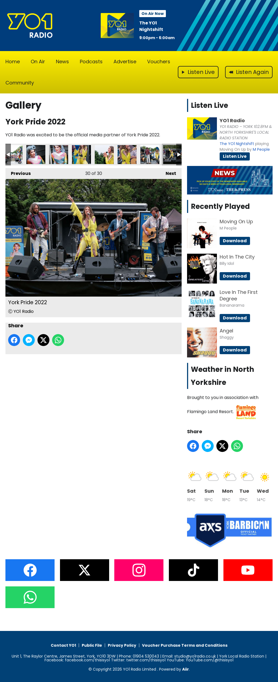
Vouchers (158, 61)
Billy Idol (227, 263)
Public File (92, 645)
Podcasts (91, 61)
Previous (18, 172)
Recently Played (220, 206)
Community (19, 82)
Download (235, 241)
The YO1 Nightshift (151, 26)
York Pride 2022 (13, 154)
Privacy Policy (122, 645)
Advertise (124, 61)
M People (261, 149)
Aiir (185, 669)
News (62, 61)
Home (12, 61)
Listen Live (235, 156)
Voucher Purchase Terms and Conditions (185, 645)
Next (168, 172)
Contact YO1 (63, 645)
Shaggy (227, 337)
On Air (38, 61)
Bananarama (232, 305)
